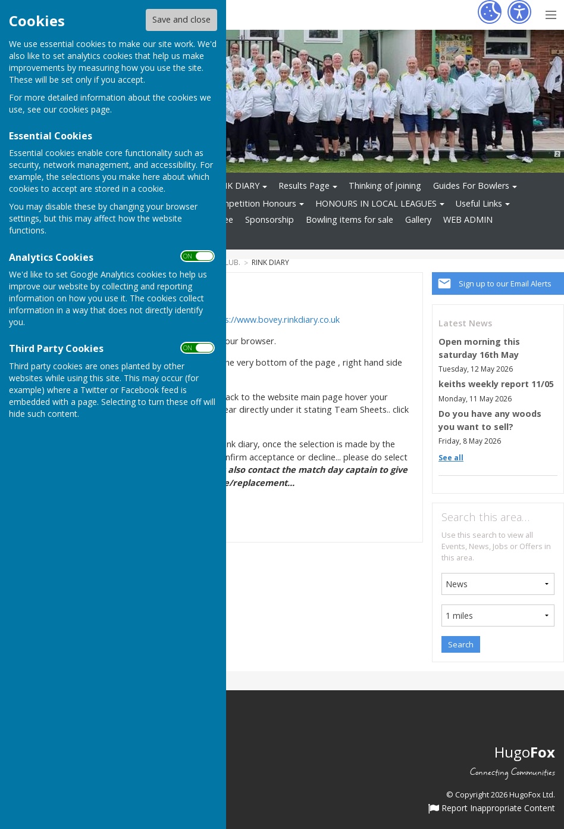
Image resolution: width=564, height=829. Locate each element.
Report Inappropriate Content (491, 809)
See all (450, 458)
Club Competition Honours (243, 203)
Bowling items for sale (349, 219)
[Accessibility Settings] (519, 12)
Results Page (304, 185)
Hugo (524, 752)
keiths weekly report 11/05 (496, 383)
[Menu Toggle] (550, 13)
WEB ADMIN (468, 219)
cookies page (84, 109)
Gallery (418, 219)
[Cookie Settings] (490, 12)
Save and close (181, 19)
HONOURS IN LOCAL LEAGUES (376, 203)
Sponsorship (269, 219)
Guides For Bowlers (471, 185)
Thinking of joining (385, 185)
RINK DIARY (236, 185)
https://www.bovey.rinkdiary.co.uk (274, 319)
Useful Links (479, 203)
